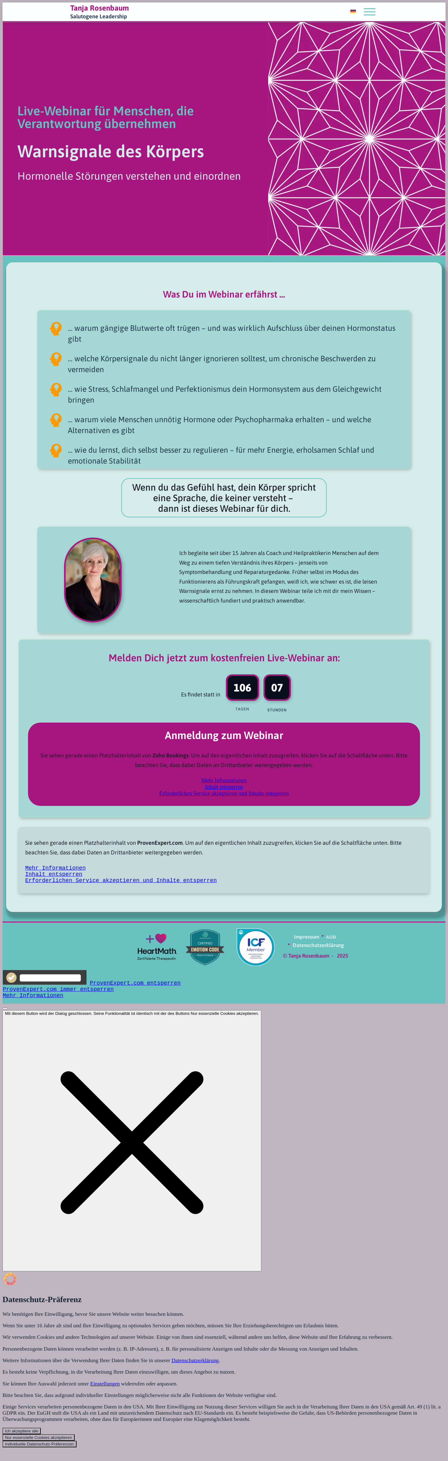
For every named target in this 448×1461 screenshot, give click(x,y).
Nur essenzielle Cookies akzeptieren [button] (38, 1451)
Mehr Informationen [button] (224, 780)
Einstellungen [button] (109, 1394)
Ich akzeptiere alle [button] (21, 1444)
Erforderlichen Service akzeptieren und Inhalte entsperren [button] (224, 793)
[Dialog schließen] (131, 1147)
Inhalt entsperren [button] (224, 787)
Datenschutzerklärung (203, 1370)
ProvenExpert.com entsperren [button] (135, 986)
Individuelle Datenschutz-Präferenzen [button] (39, 1457)
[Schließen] (4, 1015)
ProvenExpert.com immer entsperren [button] (58, 993)
